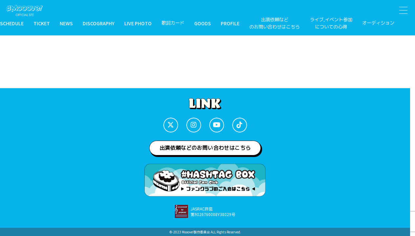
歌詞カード (172, 23)
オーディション (378, 23)
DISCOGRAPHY (98, 23)
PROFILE (230, 23)
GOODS (202, 23)
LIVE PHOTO (138, 23)
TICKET (41, 23)
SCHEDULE (12, 23)
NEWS (66, 23)
